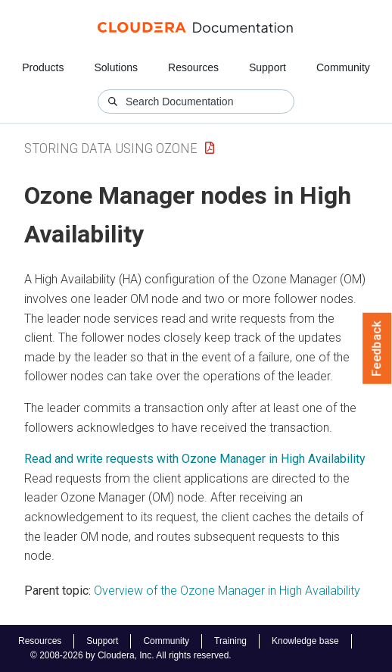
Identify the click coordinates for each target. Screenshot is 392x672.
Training (230, 641)
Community (343, 67)
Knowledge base (305, 641)
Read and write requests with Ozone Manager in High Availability (195, 459)
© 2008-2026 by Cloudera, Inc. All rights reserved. (131, 655)
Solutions (116, 67)
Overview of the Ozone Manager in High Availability (227, 590)
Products (43, 67)
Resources (193, 67)
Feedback (377, 348)
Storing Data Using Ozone (111, 148)
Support (267, 67)
